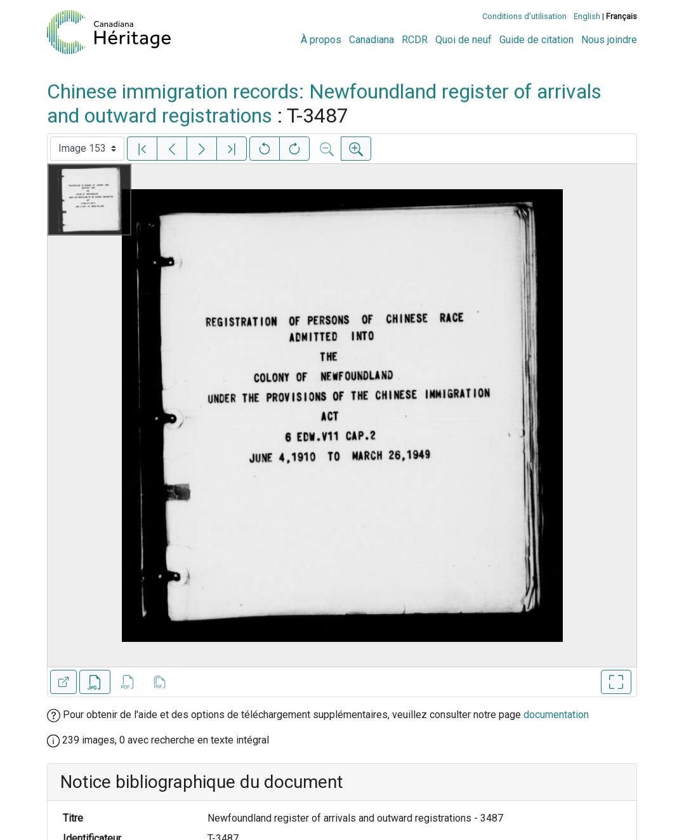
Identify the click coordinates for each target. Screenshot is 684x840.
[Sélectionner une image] (87, 149)
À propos (321, 40)
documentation (556, 715)
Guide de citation (536, 40)
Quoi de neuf (463, 40)
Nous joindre (609, 40)
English (587, 16)
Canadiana (371, 40)
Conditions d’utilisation (524, 16)
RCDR (415, 40)
